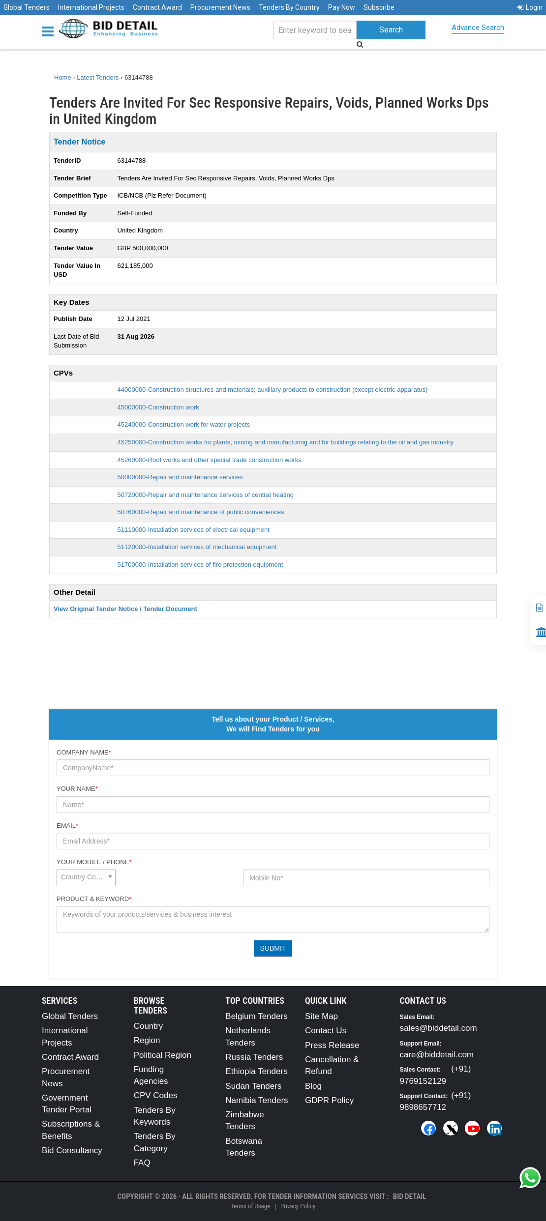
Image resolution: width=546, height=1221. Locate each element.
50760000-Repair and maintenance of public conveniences (201, 512)
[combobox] (86, 878)
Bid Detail (409, 1196)
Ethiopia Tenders (256, 1071)
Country (148, 1026)
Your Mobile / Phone (94, 862)
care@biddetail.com (437, 1054)
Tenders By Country (289, 7)
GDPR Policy (329, 1100)
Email (67, 825)
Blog (313, 1086)
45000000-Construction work (158, 407)
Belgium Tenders (256, 1016)
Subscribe (379, 7)
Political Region (162, 1055)
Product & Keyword (94, 898)
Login (530, 7)
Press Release (332, 1045)
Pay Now (341, 7)
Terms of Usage (250, 1206)
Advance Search (478, 27)
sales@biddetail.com (438, 1028)
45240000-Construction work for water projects (184, 424)
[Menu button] (50, 31)
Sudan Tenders (253, 1086)
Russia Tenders (254, 1057)
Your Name (77, 788)
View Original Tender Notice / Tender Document (125, 608)
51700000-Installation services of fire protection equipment (200, 564)
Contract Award (157, 7)
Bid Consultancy (72, 1150)
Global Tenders (26, 7)
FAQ (142, 1162)
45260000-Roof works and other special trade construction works (210, 460)
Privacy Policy (297, 1206)
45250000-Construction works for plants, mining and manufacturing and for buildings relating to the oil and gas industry (286, 442)
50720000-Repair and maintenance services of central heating (206, 494)
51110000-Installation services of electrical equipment (194, 529)
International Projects (91, 7)
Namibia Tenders (256, 1100)
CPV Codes (156, 1095)
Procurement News (220, 7)
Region (147, 1040)
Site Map (321, 1016)
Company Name (84, 752)
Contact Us (325, 1030)
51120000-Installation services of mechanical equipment (197, 547)
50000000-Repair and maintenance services (180, 477)
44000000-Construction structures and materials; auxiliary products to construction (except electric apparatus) (273, 389)
